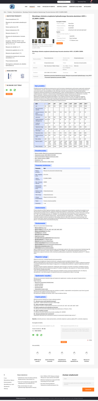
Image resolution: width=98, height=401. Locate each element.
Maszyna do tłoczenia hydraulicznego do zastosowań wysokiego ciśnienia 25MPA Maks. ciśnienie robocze (86, 360)
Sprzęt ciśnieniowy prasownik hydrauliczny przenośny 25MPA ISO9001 (49, 360)
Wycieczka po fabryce (49, 6)
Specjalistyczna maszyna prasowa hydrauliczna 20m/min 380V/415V (62, 360)
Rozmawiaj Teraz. (82, 1)
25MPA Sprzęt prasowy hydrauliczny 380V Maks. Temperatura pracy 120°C (37, 360)
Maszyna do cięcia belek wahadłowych (16, 22)
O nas (38, 6)
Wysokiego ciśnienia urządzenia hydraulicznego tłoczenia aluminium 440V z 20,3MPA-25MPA (42, 46)
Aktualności (87, 6)
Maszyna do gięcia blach (12, 53)
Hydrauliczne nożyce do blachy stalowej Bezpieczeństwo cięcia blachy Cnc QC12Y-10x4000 (27, 378)
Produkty (32, 6)
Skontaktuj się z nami (75, 6)
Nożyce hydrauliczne (11, 30)
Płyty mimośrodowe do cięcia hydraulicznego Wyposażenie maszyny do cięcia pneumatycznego (27, 386)
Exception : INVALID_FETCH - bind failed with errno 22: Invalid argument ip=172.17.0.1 (16, 42)
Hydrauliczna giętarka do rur (13, 50)
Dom (26, 6)
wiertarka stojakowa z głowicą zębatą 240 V (67, 319)
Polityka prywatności (21, 398)
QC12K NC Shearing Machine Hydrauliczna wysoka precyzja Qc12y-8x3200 (50, 384)
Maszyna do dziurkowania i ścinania (15, 36)
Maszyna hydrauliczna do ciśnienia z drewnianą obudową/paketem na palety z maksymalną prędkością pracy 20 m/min (74, 360)
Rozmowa (59, 43)
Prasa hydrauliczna (17, 12)
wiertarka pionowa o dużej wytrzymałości (46, 319)
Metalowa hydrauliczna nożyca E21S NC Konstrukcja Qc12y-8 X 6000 (50, 380)
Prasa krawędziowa (11, 19)
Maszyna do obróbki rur (12, 47)
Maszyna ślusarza (10, 33)
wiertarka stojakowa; (83, 319)
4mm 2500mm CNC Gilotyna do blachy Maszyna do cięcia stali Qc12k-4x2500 (50, 377)
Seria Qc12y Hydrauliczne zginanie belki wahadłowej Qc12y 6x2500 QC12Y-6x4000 (27, 382)
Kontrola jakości (62, 6)
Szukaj (72, 1)
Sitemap (6, 388)
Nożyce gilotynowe (11, 27)
